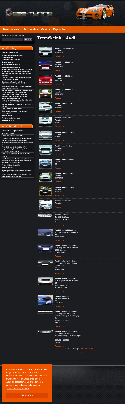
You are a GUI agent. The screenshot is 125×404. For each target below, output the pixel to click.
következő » (82, 349)
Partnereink (31, 29)
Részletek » (59, 57)
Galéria (45, 29)
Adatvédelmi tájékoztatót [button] (18, 388)
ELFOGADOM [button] (27, 395)
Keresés (28, 39)
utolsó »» (92, 349)
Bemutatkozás (12, 29)
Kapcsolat (59, 29)
